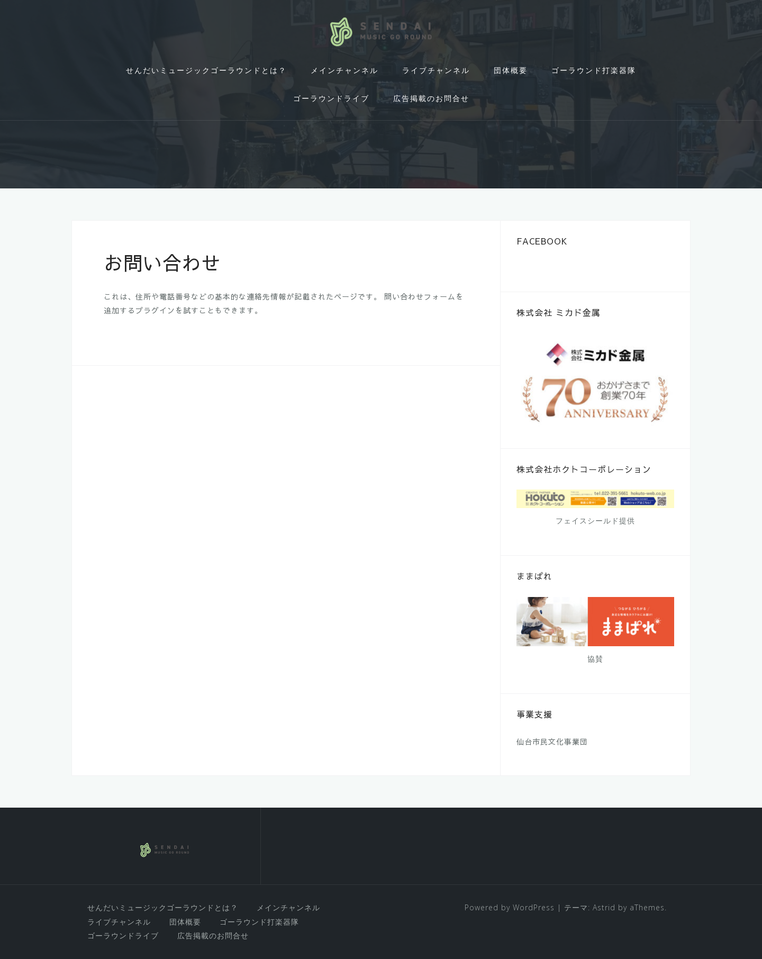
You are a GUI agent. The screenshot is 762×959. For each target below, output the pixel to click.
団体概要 (511, 70)
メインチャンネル (344, 70)
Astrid (604, 907)
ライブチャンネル (436, 70)
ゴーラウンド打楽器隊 (593, 70)
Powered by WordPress (510, 907)
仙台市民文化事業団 (552, 741)
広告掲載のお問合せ (431, 98)
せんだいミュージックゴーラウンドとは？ (206, 70)
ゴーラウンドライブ (331, 98)
